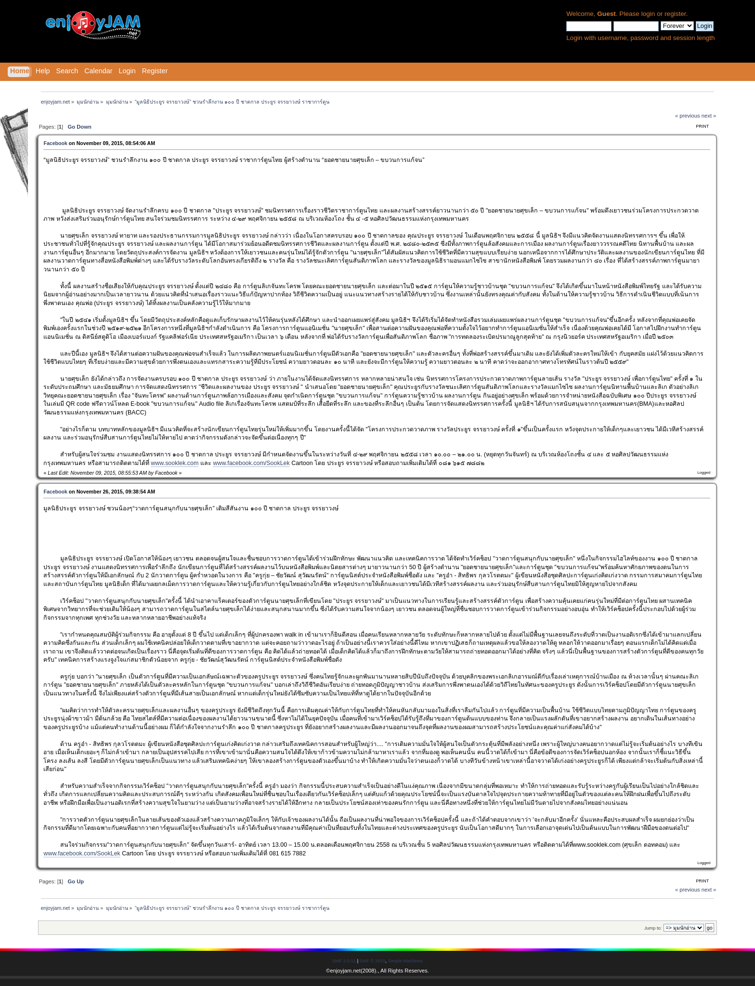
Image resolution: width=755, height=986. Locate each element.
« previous (687, 116)
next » (709, 116)
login (648, 13)
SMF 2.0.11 (344, 960)
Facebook (55, 143)
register (675, 13)
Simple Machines (405, 960)
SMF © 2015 (372, 960)
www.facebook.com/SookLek (251, 463)
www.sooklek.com (174, 463)
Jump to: (653, 928)
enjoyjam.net (345, 970)
